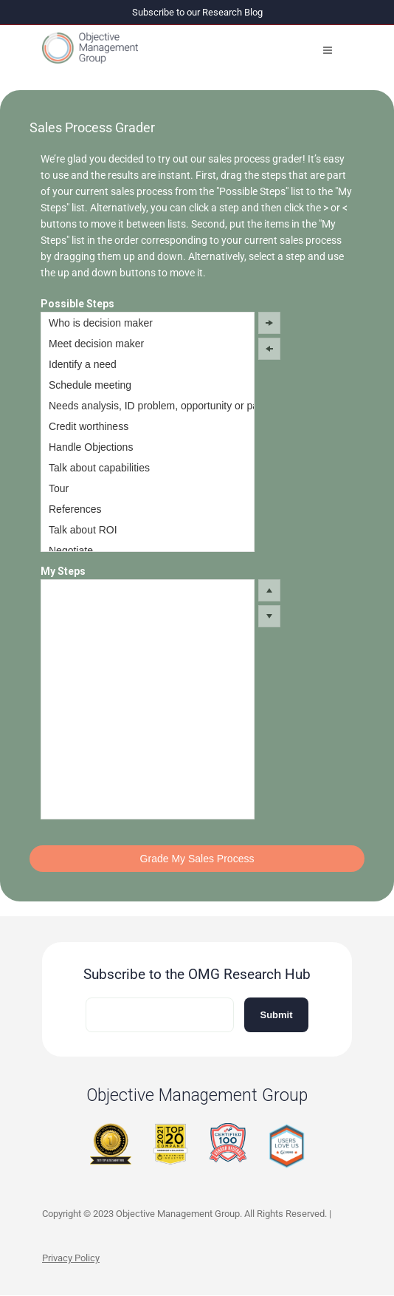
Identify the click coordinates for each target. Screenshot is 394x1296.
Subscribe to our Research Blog (197, 12)
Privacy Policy (71, 1257)
